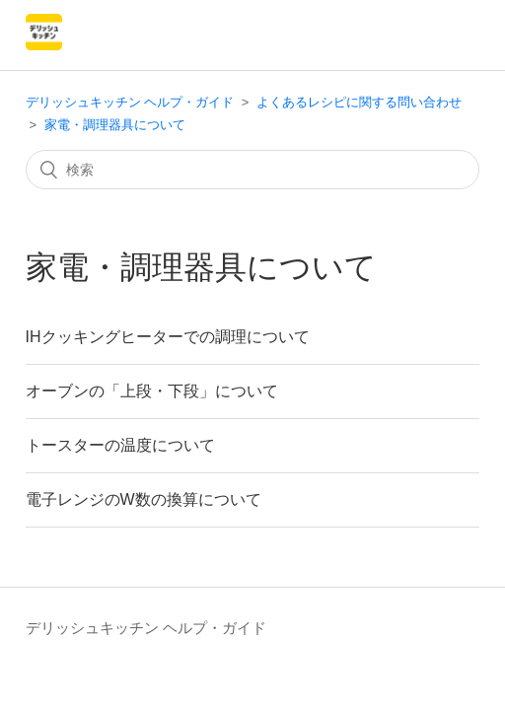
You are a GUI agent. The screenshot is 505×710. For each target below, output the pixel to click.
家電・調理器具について (114, 124)
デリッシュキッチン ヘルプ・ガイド (130, 102)
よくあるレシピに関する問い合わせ (359, 102)
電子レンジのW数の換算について (143, 499)
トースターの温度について (120, 445)
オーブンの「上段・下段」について (152, 391)
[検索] (253, 169)
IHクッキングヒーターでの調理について (168, 336)
